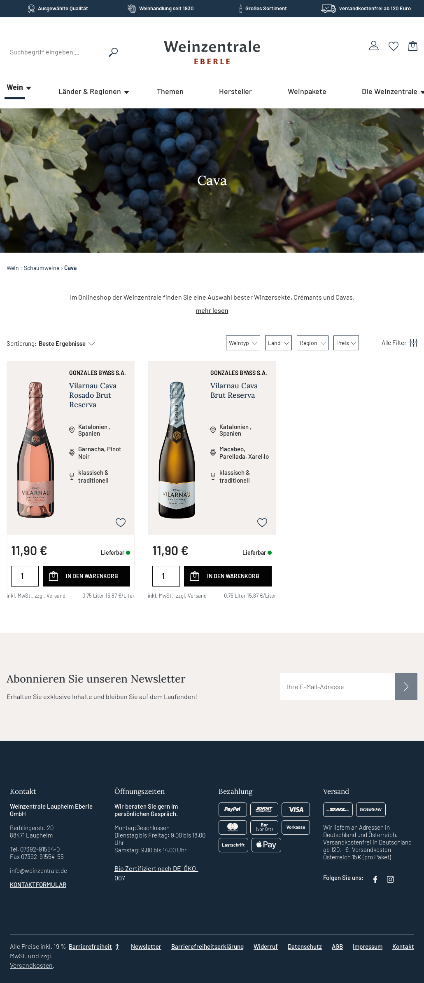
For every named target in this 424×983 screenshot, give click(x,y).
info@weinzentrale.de (38, 870)
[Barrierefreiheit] (95, 946)
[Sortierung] (62, 343)
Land (278, 342)
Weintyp (243, 342)
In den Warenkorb (92, 575)
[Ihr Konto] (374, 45)
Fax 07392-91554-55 (37, 856)
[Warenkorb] (412, 45)
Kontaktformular (38, 884)
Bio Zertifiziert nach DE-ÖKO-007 (156, 873)
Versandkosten (31, 965)
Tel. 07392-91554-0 (35, 849)
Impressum (367, 946)
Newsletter (146, 946)
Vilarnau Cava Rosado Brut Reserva (92, 395)
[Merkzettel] (394, 45)
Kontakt (403, 946)
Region (313, 342)
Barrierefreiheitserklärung (207, 946)
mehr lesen (212, 310)
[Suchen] (112, 52)
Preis (346, 342)
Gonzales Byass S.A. (97, 372)
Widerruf (266, 946)
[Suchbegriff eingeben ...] (56, 52)
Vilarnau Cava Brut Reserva (234, 390)
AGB (337, 946)
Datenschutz (305, 946)
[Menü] (394, 342)
